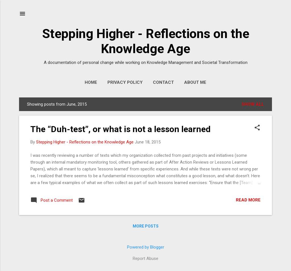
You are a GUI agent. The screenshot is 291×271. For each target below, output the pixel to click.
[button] (257, 128)
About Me (195, 82)
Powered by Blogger (145, 247)
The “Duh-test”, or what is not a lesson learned (120, 129)
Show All (253, 104)
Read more (248, 200)
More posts (146, 226)
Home (91, 82)
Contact (163, 82)
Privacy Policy (125, 82)
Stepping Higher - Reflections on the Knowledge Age (145, 41)
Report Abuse (145, 258)
